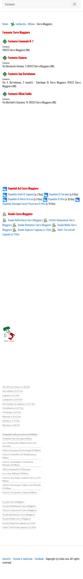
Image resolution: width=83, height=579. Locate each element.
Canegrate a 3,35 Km (12, 399)
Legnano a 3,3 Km (10, 395)
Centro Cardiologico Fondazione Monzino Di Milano (17, 463)
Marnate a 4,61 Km (11, 416)
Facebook (39, 559)
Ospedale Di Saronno (56, 194)
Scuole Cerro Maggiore (13, 501)
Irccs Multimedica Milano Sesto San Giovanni (19, 444)
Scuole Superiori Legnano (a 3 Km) (34, 230)
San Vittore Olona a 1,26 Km (16, 387)
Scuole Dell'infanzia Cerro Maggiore (25, 220)
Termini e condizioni (22, 559)
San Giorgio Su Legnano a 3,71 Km (18, 403)
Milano (31, 24)
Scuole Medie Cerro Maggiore (16, 518)
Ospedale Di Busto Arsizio (18, 199)
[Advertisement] (40, 147)
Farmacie (10, 4)
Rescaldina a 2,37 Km (12, 391)
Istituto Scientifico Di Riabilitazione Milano (19, 456)
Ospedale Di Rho (54, 199)
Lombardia (21, 24)
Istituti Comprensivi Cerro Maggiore (19, 510)
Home (5, 24)
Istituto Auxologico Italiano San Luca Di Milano (21, 479)
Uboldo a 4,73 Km (11, 420)
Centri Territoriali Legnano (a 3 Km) (19, 527)
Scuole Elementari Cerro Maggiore (34, 225)
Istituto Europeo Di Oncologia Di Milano (21, 450)
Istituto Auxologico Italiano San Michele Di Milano (21, 486)
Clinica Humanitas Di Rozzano (16, 469)
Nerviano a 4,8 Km (11, 425)
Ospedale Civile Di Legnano (18, 194)
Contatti (6, 559)
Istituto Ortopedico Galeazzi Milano (19, 492)
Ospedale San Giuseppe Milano (17, 438)
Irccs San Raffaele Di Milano (15, 473)
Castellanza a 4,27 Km (13, 408)
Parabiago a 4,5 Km (11, 412)
